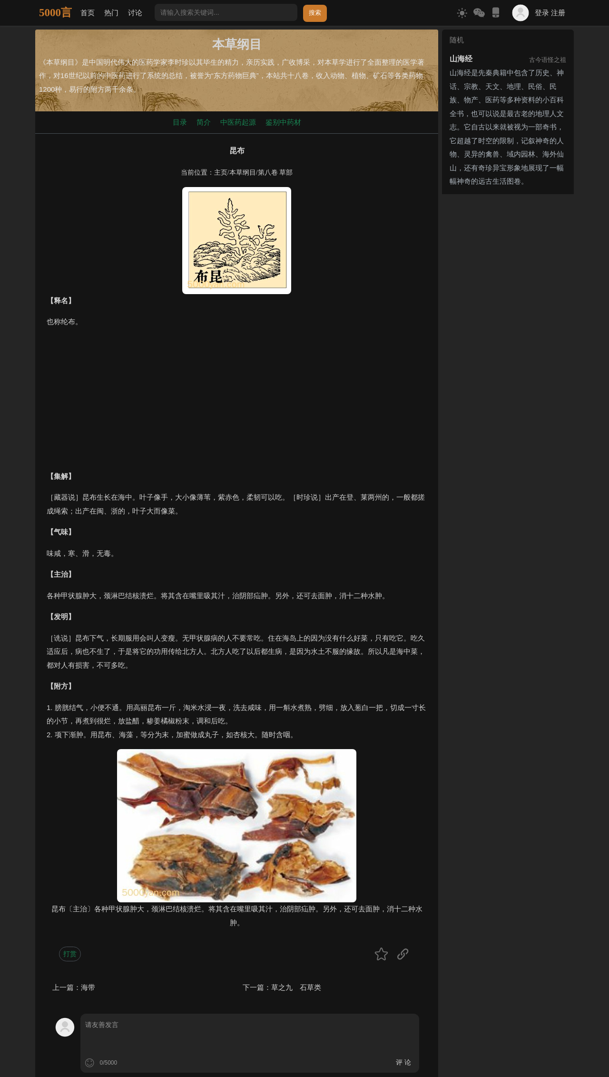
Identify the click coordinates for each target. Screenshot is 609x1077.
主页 (220, 172)
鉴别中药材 (283, 122)
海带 (88, 987)
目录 (180, 122)
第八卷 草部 (275, 172)
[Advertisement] (237, 403)
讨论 (135, 13)
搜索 (315, 12)
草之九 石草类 (296, 987)
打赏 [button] (70, 954)
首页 (87, 13)
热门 (111, 13)
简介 (203, 122)
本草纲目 (242, 172)
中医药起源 (238, 122)
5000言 (55, 13)
